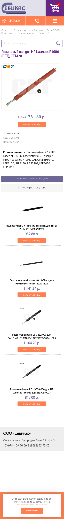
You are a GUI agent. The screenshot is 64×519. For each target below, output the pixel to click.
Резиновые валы (26, 33)
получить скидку (31, 124)
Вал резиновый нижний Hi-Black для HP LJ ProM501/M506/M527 (31, 227)
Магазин (14, 20)
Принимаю (32, 511)
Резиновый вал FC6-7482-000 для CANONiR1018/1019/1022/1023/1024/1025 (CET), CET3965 (32, 338)
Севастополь (10, 440)
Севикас (5, 30)
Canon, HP (44, 33)
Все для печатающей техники (28, 30)
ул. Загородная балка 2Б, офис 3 (37, 440)
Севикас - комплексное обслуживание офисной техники (13, 8)
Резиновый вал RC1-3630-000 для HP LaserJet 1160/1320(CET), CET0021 (31, 391)
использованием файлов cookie (31, 505)
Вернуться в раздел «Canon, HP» (32, 178)
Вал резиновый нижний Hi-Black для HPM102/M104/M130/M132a (32, 282)
